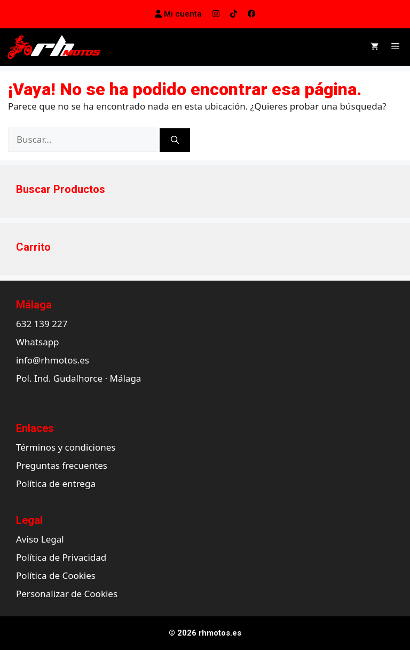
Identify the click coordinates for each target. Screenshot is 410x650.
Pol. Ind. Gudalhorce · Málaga (78, 378)
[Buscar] (175, 140)
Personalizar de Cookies (66, 593)
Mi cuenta (178, 14)
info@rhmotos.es (52, 360)
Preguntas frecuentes (61, 465)
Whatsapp (37, 342)
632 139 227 (41, 324)
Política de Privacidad (61, 557)
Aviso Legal (40, 539)
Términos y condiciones (65, 447)
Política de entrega (56, 483)
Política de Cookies (56, 575)
